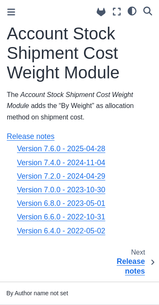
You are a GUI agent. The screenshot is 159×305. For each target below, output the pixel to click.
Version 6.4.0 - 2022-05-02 (61, 231)
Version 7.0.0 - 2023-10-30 (61, 190)
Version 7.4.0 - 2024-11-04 (61, 162)
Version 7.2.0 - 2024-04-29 (61, 176)
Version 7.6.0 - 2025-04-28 (61, 148)
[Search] (148, 10)
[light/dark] (132, 10)
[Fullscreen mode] (117, 11)
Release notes (30, 136)
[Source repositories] (101, 12)
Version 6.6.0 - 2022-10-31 (61, 217)
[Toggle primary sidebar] (11, 12)
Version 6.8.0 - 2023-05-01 (61, 203)
